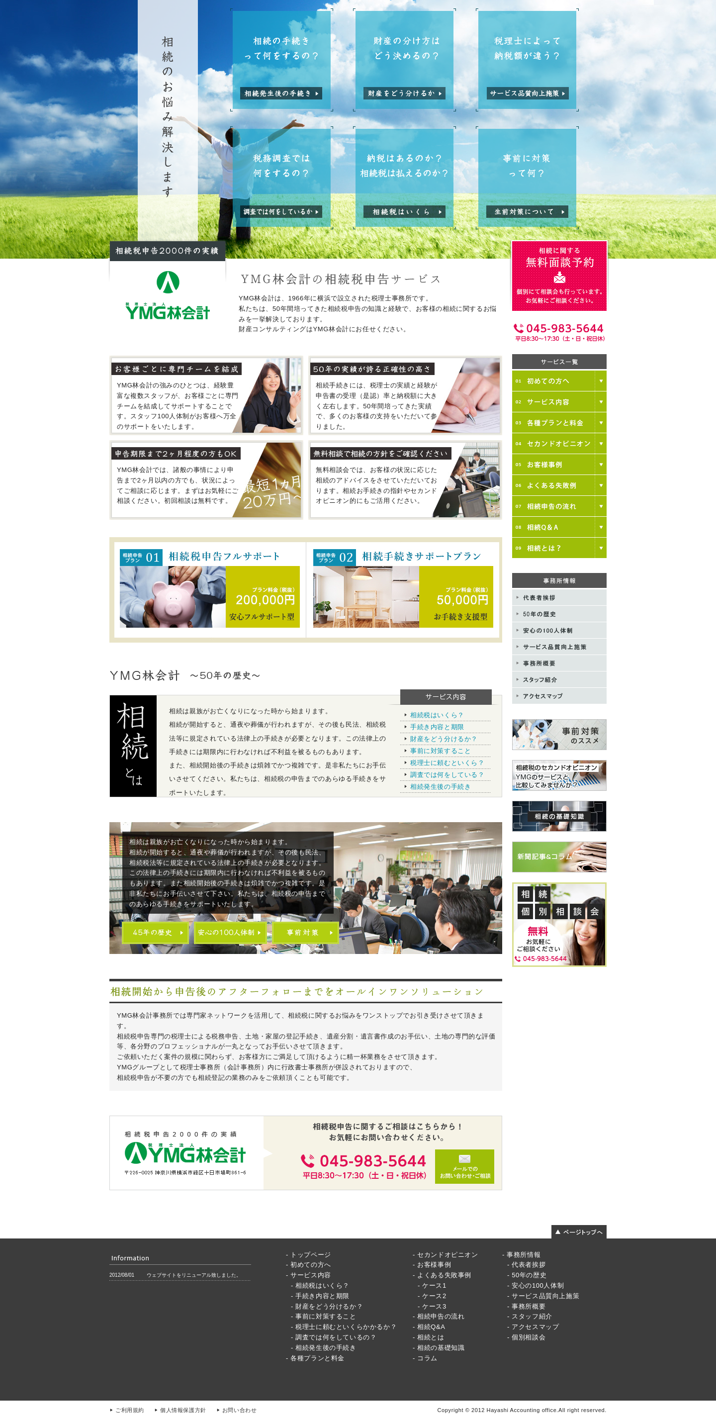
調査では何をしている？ (447, 774)
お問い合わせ (239, 1410)
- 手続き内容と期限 (320, 1296)
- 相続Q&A (429, 1326)
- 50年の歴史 (526, 1275)
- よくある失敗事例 (442, 1275)
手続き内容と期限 (437, 727)
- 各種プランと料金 (315, 1358)
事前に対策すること (440, 751)
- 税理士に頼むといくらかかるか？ (344, 1326)
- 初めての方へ (308, 1264)
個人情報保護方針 (183, 1410)
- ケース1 (432, 1285)
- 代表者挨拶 (526, 1264)
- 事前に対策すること (324, 1316)
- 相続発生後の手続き (324, 1347)
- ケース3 (432, 1306)
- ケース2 (432, 1296)
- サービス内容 (308, 1275)
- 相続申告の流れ (438, 1316)
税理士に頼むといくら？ (447, 762)
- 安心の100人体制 (535, 1285)
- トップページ (308, 1254)
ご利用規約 (129, 1410)
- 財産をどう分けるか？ (327, 1306)
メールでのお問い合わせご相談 (305, 1153)
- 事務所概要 (526, 1306)
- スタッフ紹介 (529, 1316)
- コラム (425, 1358)
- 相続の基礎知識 (438, 1347)
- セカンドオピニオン (445, 1254)
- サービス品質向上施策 (543, 1296)
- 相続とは (429, 1337)
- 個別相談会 (526, 1337)
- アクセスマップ (533, 1326)
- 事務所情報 (521, 1254)
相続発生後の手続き (440, 786)
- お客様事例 (432, 1264)
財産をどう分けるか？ (444, 739)
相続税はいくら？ (437, 715)
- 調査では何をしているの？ (333, 1337)
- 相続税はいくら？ (320, 1285)
